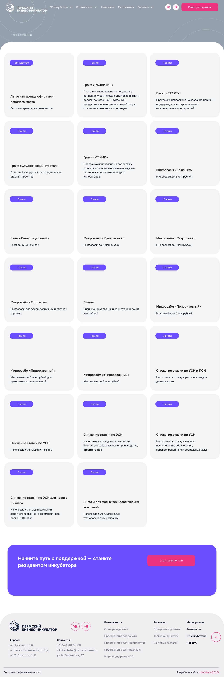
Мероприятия (126, 7)
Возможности (86, 7)
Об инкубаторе (61, 7)
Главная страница (21, 34)
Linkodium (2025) (209, 672)
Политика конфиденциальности (22, 672)
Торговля (145, 7)
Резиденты (107, 7)
